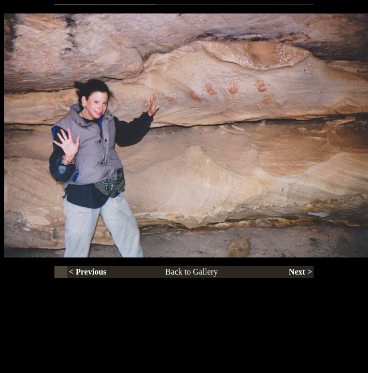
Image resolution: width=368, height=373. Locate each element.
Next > (300, 271)
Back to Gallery (191, 271)
